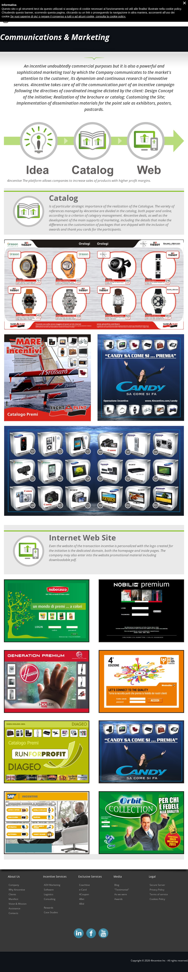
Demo (181, 18)
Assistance (14, 908)
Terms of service (159, 894)
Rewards (48, 907)
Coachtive (84, 885)
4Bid (81, 903)
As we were (120, 894)
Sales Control (158, 18)
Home (78, 18)
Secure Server (157, 885)
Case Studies (51, 912)
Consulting (49, 899)
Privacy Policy (157, 889)
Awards (118, 899)
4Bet (81, 899)
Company (14, 885)
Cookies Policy (157, 899)
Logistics (48, 894)
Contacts (130, 3)
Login (181, 3)
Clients (12, 894)
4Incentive (28, 17)
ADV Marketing (52, 885)
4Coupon (84, 894)
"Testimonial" (121, 889)
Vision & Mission (17, 903)
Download (164, 3)
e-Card (83, 889)
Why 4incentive (101, 18)
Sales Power (130, 18)
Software (49, 889)
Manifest (13, 899)
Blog (147, 3)
